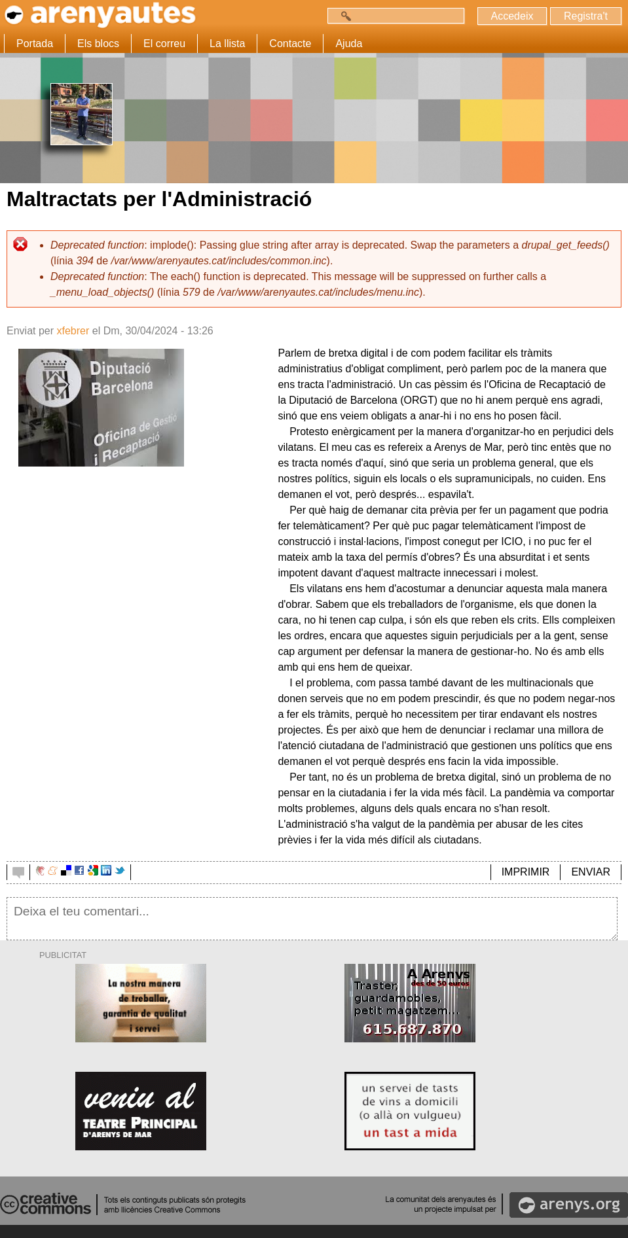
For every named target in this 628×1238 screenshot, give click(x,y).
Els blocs (98, 43)
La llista (227, 43)
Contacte (290, 43)
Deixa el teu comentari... (312, 918)
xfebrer (72, 330)
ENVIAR (590, 871)
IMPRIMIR (526, 871)
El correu (164, 43)
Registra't (586, 16)
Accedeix (512, 16)
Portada (34, 43)
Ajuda (348, 43)
